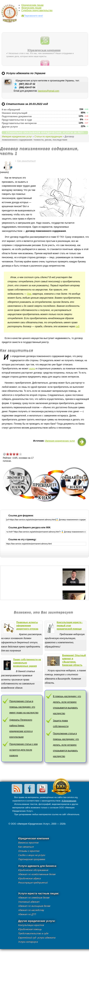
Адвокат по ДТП (27, 914)
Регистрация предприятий (33, 882)
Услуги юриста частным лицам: (38, 893)
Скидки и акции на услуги (31, 855)
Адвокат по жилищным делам (34, 906)
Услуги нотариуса (28, 942)
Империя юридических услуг (10, 14)
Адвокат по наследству (31, 910)
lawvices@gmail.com (48, 91)
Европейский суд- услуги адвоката (36, 937)
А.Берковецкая (69, 801)
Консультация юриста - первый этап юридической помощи (70, 625)
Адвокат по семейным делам (33, 897)
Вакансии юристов (28, 842)
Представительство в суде (33, 933)
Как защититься (26, 161)
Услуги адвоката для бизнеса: (37, 866)
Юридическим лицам (32, 5)
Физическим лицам (31, 7)
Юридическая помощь (30, 929)
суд (77, 326)
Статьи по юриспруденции (48, 136)
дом (29, 294)
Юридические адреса (29, 878)
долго (32, 368)
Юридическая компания (44, 50)
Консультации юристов (31, 925)
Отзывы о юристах (28, 851)
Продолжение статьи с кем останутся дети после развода (23, 750)
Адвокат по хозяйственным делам (37, 874)
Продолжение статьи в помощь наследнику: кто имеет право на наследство (24, 707)
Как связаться (26, 846)
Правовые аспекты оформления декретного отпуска (27, 625)
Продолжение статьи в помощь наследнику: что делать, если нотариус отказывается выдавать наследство (66, 745)
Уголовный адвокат (28, 901)
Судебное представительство (37, 10)
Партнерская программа (31, 859)
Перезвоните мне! (33, 15)
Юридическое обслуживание (33, 870)
